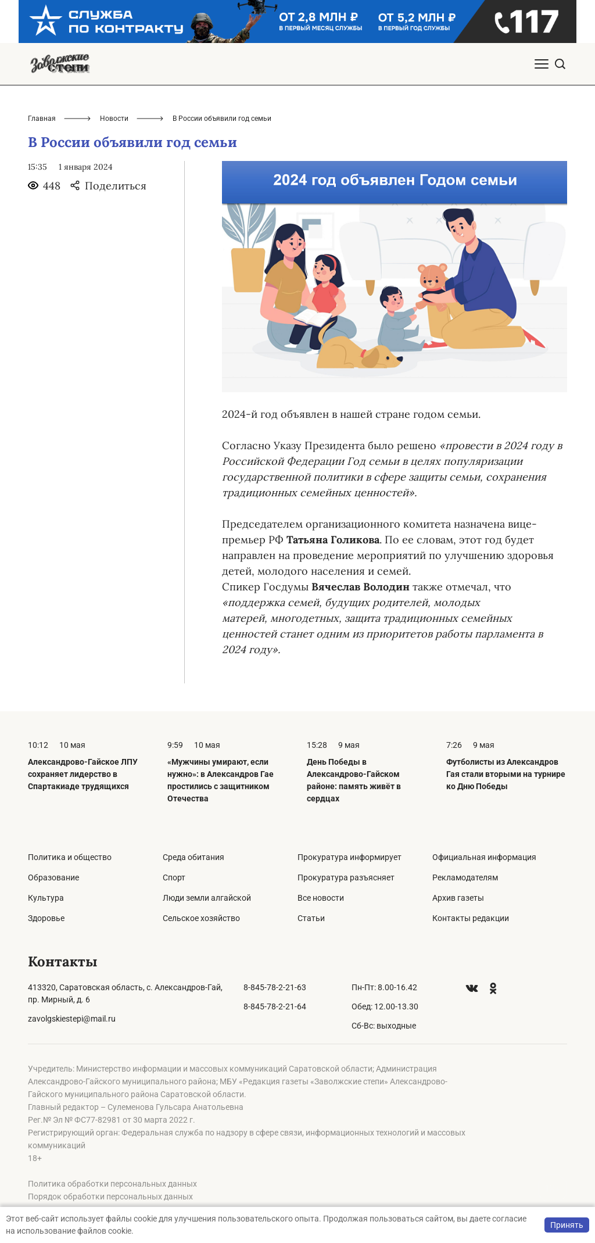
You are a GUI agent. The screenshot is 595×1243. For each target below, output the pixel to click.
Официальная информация (484, 857)
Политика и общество (70, 857)
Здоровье (46, 918)
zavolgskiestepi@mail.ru (72, 1018)
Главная (42, 118)
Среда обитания (193, 857)
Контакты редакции (470, 918)
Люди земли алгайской (207, 897)
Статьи (311, 918)
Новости (114, 118)
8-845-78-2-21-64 (274, 1006)
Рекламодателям (465, 877)
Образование (53, 877)
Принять (566, 1225)
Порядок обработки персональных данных (110, 1196)
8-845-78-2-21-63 (274, 987)
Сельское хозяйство (201, 918)
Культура (46, 897)
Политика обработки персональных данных (112, 1183)
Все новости (321, 897)
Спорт (174, 877)
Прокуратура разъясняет (346, 877)
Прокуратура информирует (350, 857)
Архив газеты (458, 897)
